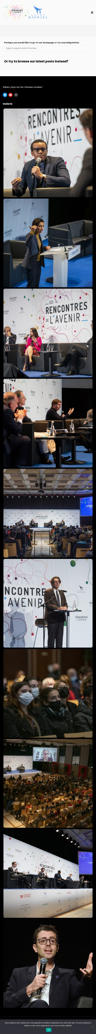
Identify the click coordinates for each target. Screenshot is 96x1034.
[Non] (92, 1026)
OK (48, 1030)
